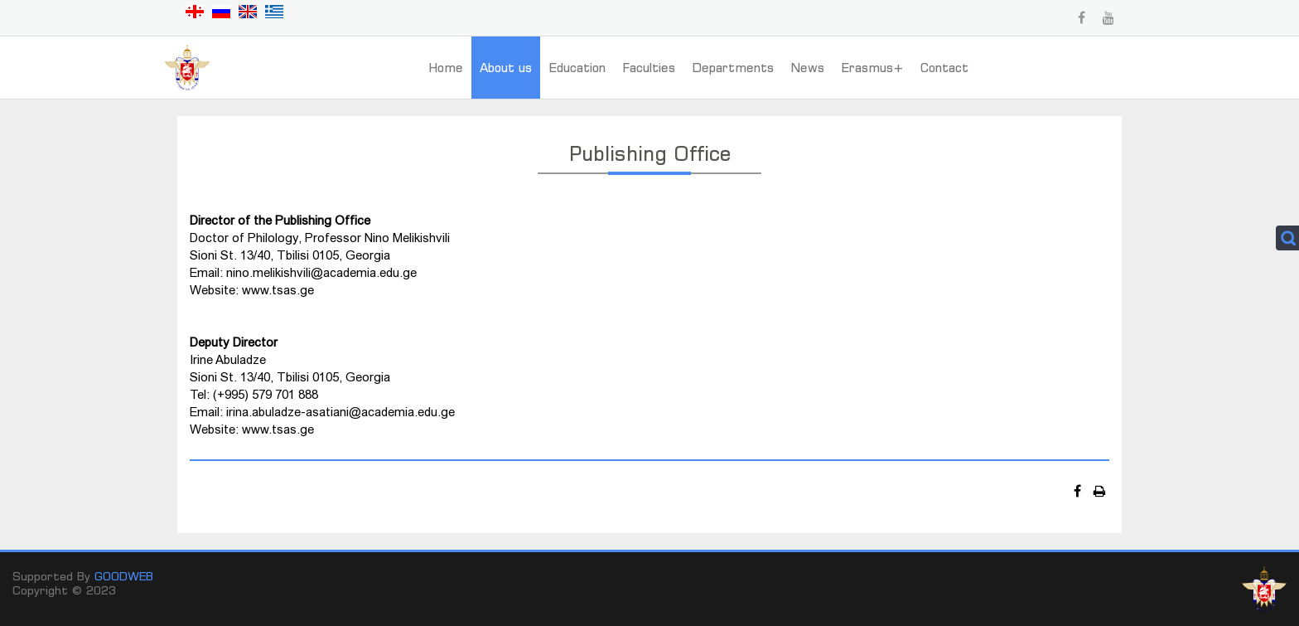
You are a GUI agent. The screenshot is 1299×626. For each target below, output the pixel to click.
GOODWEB (123, 576)
